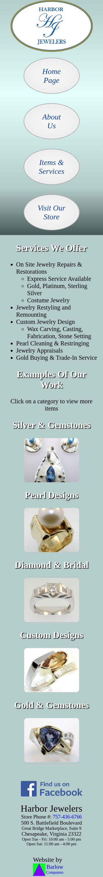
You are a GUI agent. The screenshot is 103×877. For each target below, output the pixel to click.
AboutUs (51, 121)
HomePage (51, 75)
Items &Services (51, 166)
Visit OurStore (51, 212)
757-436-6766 (67, 817)
